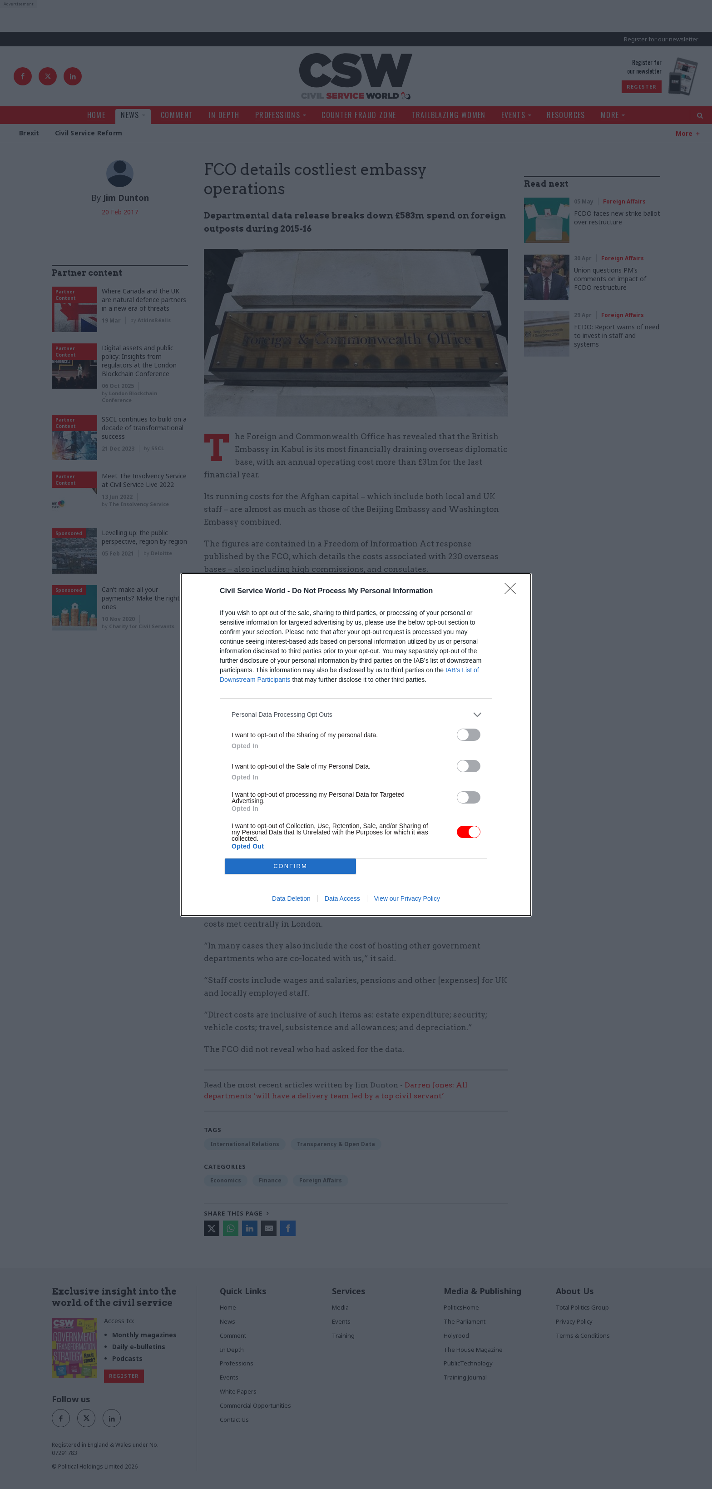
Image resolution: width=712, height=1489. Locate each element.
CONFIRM (290, 866)
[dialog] (356, 745)
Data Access (342, 898)
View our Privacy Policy (407, 898)
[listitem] (356, 715)
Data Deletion (291, 898)
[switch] (468, 735)
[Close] (513, 591)
